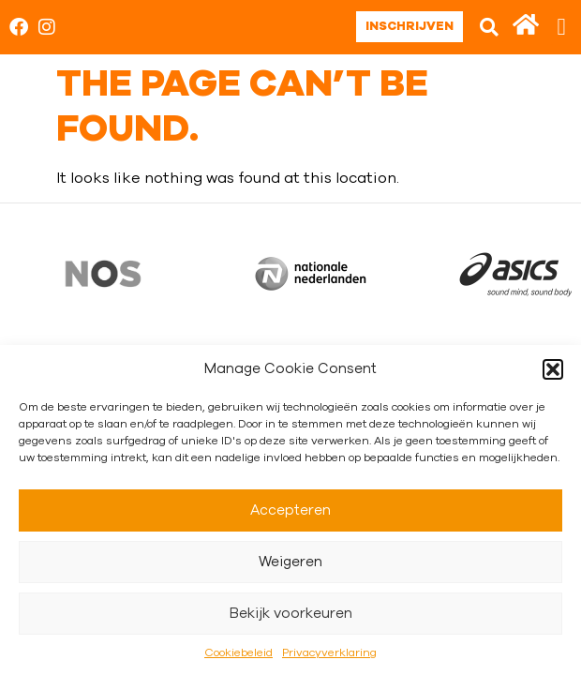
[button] (553, 369)
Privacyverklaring (329, 652)
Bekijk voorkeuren (291, 614)
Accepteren (290, 510)
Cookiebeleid (238, 652)
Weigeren (290, 562)
